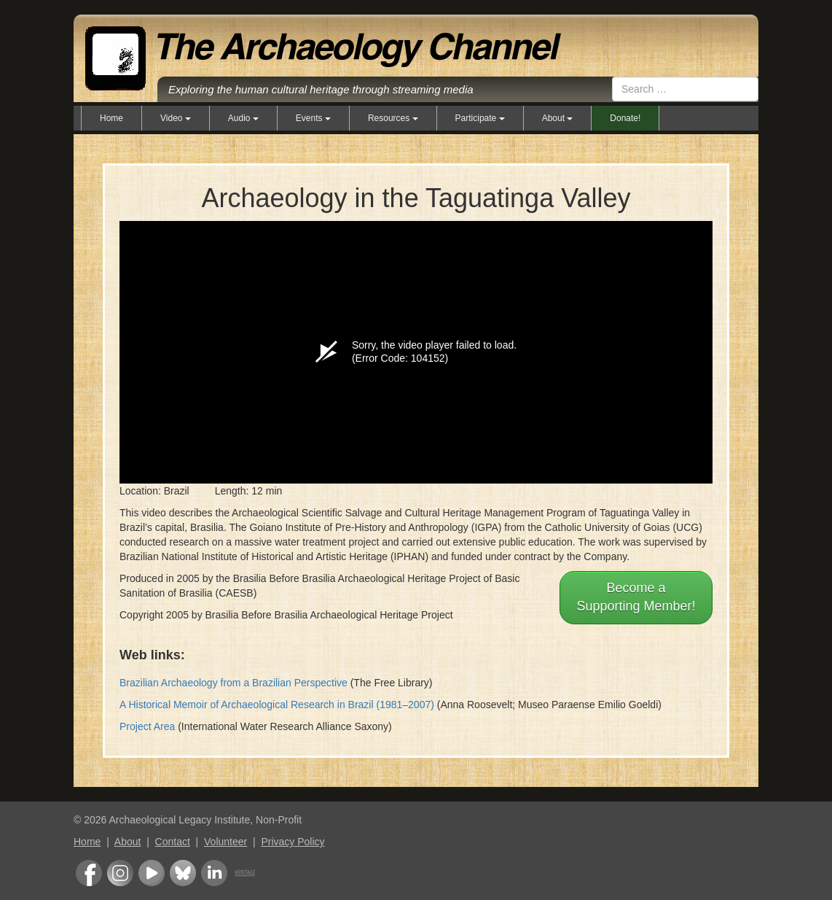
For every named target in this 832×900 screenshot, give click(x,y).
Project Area (147, 726)
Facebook (89, 873)
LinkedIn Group (214, 873)
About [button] (557, 118)
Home (111, 118)
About (127, 841)
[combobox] (685, 89)
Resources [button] (393, 118)
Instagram (120, 873)
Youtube (151, 873)
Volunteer (225, 841)
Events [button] (313, 118)
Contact (172, 841)
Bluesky (183, 873)
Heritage (245, 873)
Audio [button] (243, 118)
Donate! (625, 118)
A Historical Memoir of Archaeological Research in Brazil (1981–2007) (276, 704)
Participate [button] (480, 118)
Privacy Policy (292, 841)
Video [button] (175, 118)
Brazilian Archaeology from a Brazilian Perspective (233, 682)
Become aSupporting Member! (635, 597)
